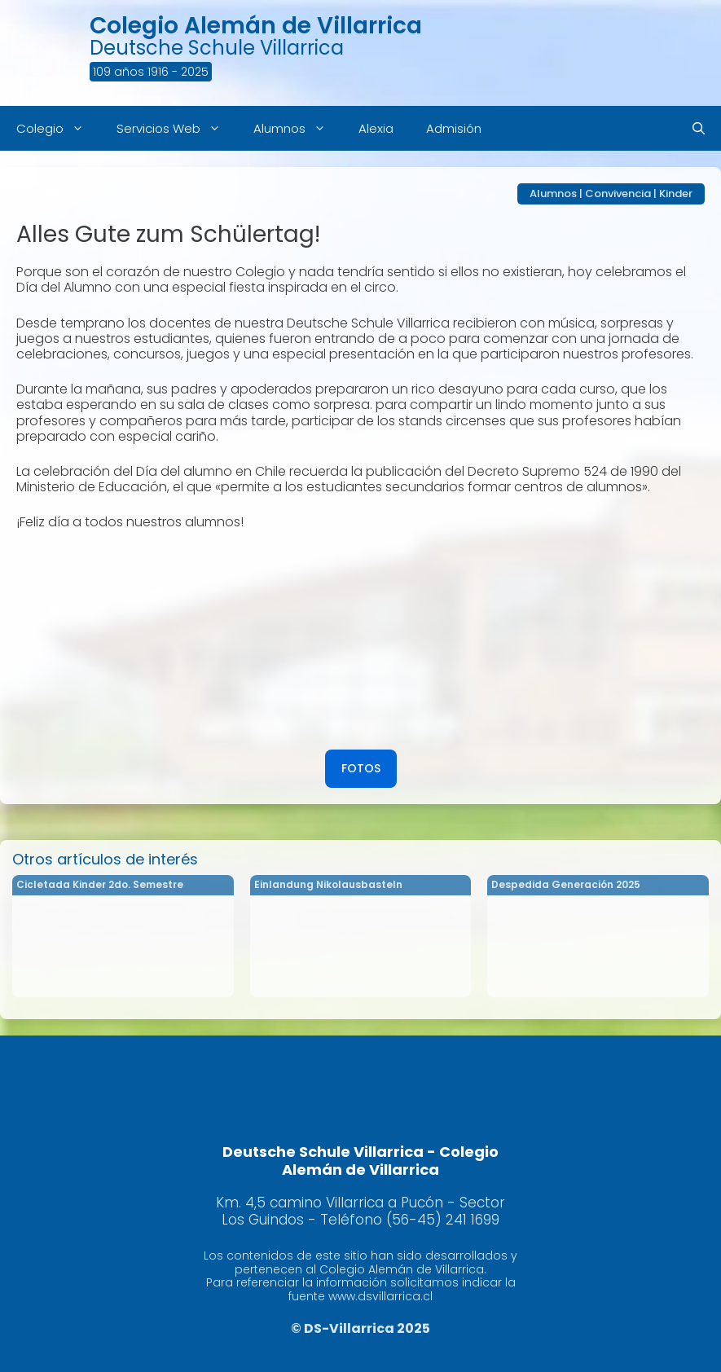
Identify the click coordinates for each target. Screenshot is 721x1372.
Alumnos (297, 128)
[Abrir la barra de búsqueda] (698, 128)
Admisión (453, 128)
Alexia (375, 128)
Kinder (675, 193)
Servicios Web (177, 128)
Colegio (58, 128)
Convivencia (618, 193)
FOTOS (360, 768)
